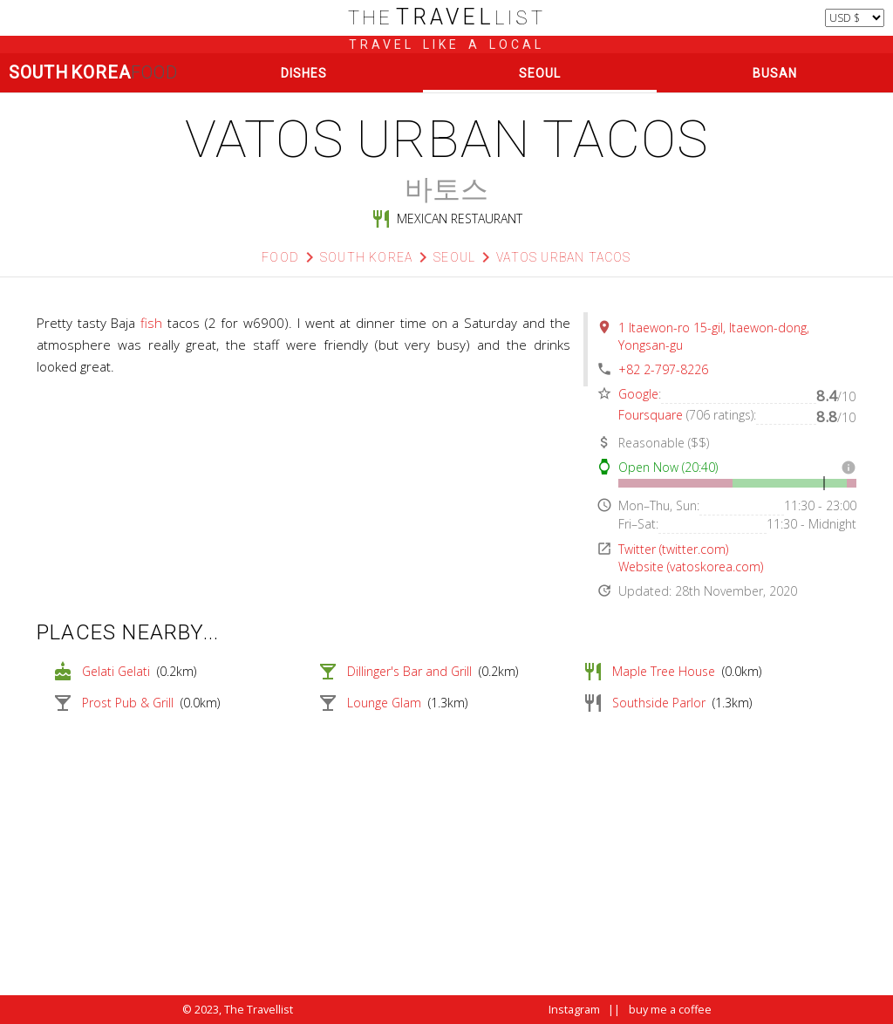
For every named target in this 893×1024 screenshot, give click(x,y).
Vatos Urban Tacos (563, 257)
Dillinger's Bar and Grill (409, 671)
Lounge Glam (384, 702)
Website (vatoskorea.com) (690, 566)
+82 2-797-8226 (663, 369)
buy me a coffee (670, 1009)
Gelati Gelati (116, 671)
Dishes (304, 73)
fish (151, 322)
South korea (366, 257)
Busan (775, 73)
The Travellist (258, 1009)
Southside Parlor (659, 702)
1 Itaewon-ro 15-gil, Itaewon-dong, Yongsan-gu (713, 336)
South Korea (92, 72)
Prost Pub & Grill (128, 702)
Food (280, 257)
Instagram (574, 1009)
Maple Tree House (663, 671)
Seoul (540, 73)
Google (638, 394)
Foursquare (650, 414)
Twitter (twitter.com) (673, 549)
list (447, 18)
